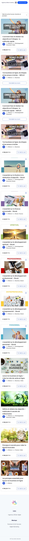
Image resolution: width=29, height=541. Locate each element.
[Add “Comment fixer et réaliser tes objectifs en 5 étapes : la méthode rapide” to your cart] (22, 50)
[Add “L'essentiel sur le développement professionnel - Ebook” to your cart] (22, 286)
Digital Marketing (14, 526)
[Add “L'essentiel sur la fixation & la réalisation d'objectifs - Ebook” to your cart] (22, 186)
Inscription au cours (14, 83)
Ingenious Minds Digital (14, 514)
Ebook (13, 181)
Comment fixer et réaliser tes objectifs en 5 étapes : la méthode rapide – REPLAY (13, 108)
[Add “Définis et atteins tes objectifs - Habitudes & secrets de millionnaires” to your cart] (22, 422)
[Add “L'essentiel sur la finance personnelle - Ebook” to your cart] (22, 219)
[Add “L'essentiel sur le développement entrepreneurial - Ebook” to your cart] (22, 319)
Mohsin (10, 43)
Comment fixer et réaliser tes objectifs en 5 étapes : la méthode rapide (13, 39)
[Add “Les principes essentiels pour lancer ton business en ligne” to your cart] (22, 488)
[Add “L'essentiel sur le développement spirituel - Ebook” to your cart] (22, 253)
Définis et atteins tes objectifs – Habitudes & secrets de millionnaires (14, 411)
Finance (21, 213)
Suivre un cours (22, 2)
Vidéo (13, 45)
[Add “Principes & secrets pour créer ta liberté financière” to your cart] (22, 455)
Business (17, 77)
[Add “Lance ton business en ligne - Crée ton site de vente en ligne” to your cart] (22, 386)
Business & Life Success (14, 524)
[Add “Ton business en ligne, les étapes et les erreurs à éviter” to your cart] (22, 152)
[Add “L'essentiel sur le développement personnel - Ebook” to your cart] (22, 353)
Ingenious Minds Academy (8, 2)
